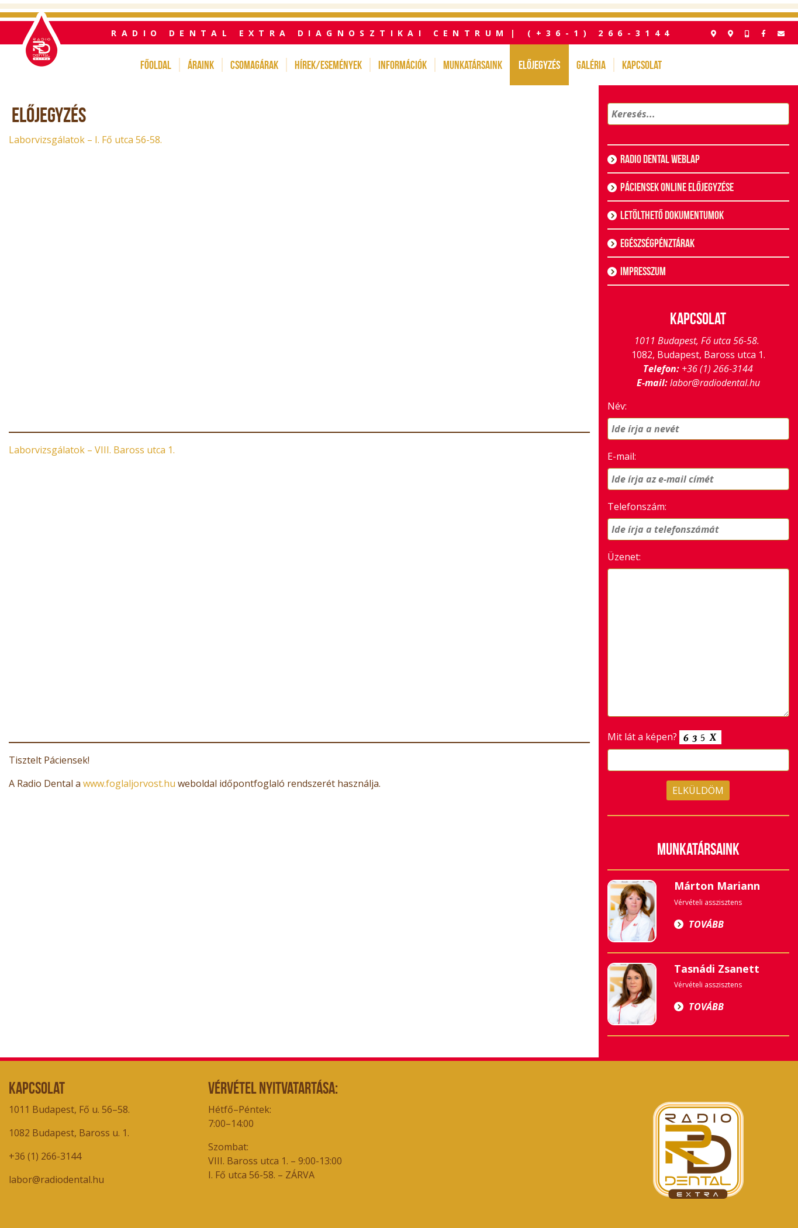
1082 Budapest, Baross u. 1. (70, 1132)
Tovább (706, 924)
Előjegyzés (539, 64)
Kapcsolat (642, 64)
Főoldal (155, 64)
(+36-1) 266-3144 (600, 33)
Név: (617, 406)
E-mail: (621, 456)
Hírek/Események (328, 64)
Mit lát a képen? (664, 737)
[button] (778, 129)
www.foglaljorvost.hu (129, 783)
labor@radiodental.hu (715, 382)
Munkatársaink (472, 64)
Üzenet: (624, 556)
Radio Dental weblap (660, 158)
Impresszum (643, 271)
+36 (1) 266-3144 (717, 368)
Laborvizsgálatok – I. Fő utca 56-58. (85, 139)
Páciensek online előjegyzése (677, 187)
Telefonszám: (636, 506)
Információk (402, 64)
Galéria (591, 64)
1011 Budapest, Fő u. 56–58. (69, 1109)
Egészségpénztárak (657, 243)
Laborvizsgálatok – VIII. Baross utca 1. (92, 449)
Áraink (201, 64)
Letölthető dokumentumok (672, 215)
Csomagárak (254, 64)
